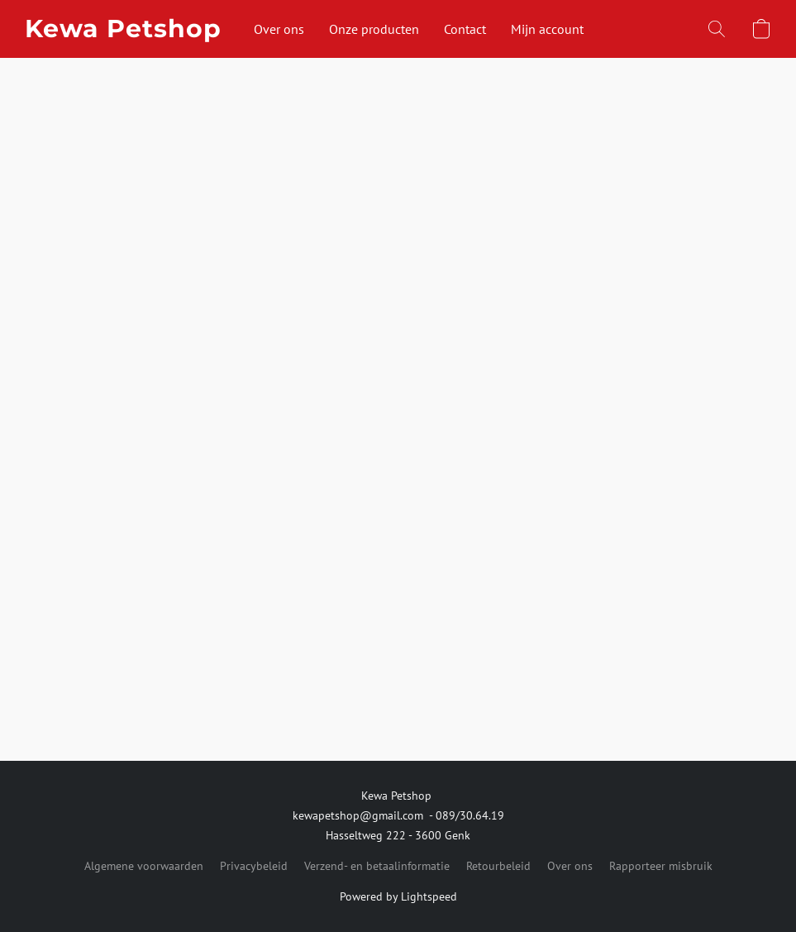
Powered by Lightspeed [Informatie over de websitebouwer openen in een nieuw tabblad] (398, 896)
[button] (123, 29)
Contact (465, 29)
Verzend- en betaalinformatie (377, 865)
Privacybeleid (254, 865)
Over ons (279, 29)
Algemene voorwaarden (143, 865)
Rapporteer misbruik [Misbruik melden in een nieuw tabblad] (661, 865)
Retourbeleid (498, 865)
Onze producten (374, 29)
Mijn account (547, 29)
